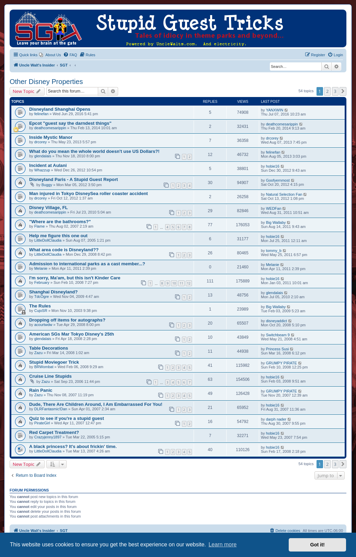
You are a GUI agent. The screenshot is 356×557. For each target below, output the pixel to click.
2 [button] (327, 91)
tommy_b (274, 251)
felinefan (41, 114)
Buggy (47, 185)
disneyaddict (276, 321)
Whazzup (42, 170)
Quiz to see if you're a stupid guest (66, 418)
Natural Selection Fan (284, 194)
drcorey (40, 142)
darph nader (276, 419)
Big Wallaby (276, 222)
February (41, 282)
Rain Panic (40, 390)
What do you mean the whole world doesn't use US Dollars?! (94, 151)
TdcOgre (41, 296)
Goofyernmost (278, 180)
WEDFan (274, 208)
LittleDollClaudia (48, 240)
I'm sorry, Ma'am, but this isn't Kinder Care (74, 277)
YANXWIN (275, 110)
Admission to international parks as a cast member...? (87, 263)
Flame (39, 226)
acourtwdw (43, 325)
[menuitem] (50, 55)
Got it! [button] (317, 544)
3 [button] (335, 91)
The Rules (40, 305)
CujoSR (40, 310)
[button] (343, 91)
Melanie (41, 268)
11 (181, 283)
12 (189, 283)
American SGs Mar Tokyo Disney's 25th (71, 334)
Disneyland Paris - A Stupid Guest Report (73, 179)
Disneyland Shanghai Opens (59, 109)
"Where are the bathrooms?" (60, 221)
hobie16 (272, 166)
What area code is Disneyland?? (64, 249)
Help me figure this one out (58, 235)
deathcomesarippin (50, 128)
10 (174, 283)
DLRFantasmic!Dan (50, 409)
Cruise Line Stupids (50, 376)
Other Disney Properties (46, 81)
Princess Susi (277, 349)
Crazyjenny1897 (48, 437)
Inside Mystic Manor (50, 137)
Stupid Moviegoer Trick (54, 362)
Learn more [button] (222, 544)
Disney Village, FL (48, 207)
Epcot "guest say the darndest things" (70, 123)
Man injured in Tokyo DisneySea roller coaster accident (88, 193)
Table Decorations (48, 348)
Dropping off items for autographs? (67, 320)
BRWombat (44, 367)
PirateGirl (42, 423)
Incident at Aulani (48, 165)
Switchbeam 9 (278, 335)
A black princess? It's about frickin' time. (73, 446)
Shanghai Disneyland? (53, 291)
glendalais (42, 156)
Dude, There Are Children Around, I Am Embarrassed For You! (95, 404)
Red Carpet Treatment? (54, 432)
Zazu (38, 353)
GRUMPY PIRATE (281, 363)
